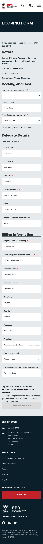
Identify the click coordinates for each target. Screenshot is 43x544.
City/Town (8, 297)
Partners (5, 475)
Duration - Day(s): (9, 73)
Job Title (7, 176)
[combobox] (21, 95)
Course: (5, 58)
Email (5, 204)
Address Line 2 (10, 283)
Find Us (4, 480)
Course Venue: (8, 78)
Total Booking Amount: (11, 128)
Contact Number (10, 190)
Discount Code (8, 103)
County (6, 311)
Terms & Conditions (9, 464)
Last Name (8, 161)
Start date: (6, 68)
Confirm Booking (21, 406)
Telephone (7, 339)
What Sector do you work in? (14, 115)
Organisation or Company (14, 241)
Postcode (7, 325)
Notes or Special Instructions (16, 218)
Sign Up (21, 495)
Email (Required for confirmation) (18, 255)
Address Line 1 (9, 269)
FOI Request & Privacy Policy (13, 458)
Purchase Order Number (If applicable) (20, 367)
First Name (8, 147)
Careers (4, 469)
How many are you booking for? (15, 90)
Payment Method (11, 353)
